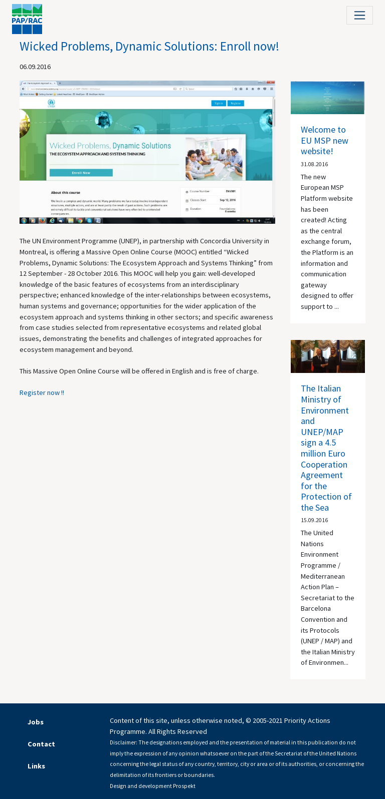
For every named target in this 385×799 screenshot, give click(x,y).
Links (36, 765)
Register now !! (42, 392)
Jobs (36, 721)
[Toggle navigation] (359, 15)
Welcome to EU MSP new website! (324, 140)
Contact (41, 743)
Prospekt (184, 785)
